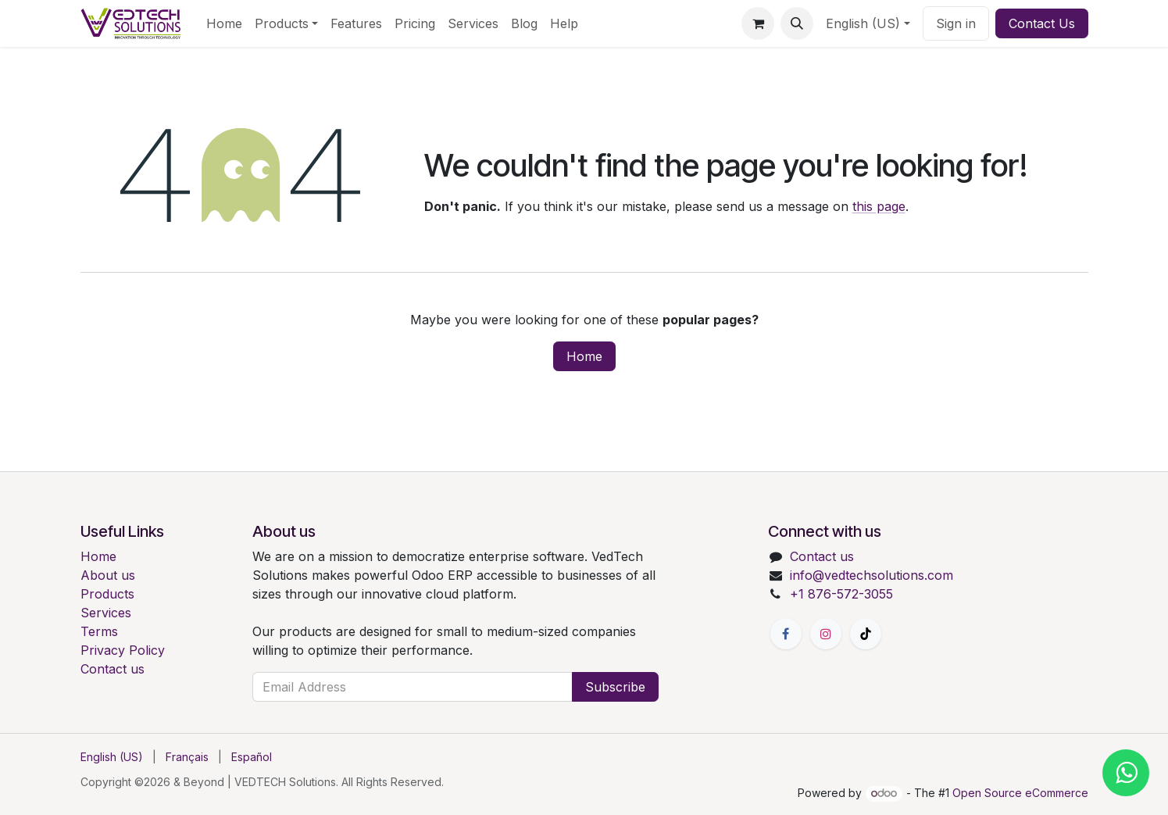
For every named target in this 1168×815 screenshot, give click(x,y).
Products (107, 594)
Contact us (112, 669)
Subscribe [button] (615, 687)
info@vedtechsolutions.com (871, 575)
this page (878, 206)
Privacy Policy (122, 650)
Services (105, 612)
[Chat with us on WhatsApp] (1125, 772)
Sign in (956, 23)
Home (584, 356)
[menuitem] (224, 23)
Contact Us (1042, 23)
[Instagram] (825, 633)
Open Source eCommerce (1020, 792)
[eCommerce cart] (757, 23)
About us (107, 575)
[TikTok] (865, 633)
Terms (99, 631)
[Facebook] (786, 633)
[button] (796, 23)
